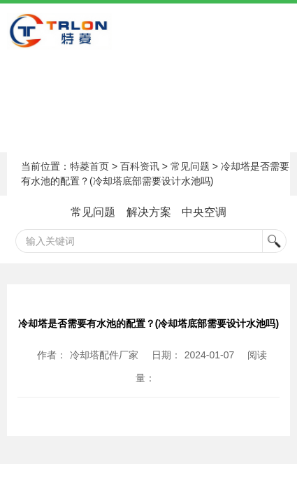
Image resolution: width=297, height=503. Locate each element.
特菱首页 (89, 166)
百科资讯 (139, 166)
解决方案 (148, 212)
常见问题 (190, 166)
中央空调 (204, 212)
